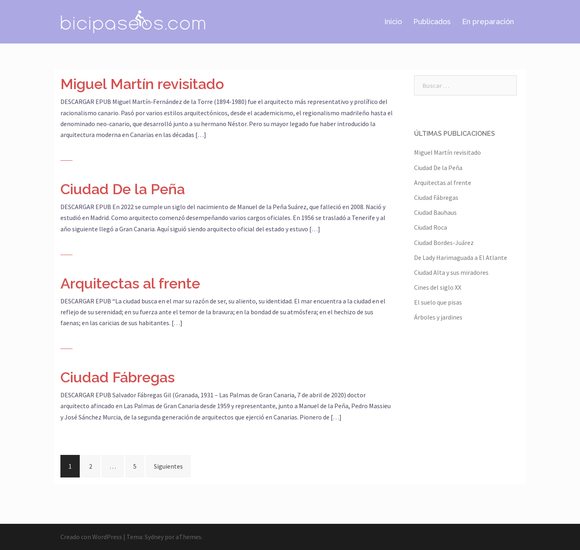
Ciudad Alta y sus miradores (451, 272)
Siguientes (168, 466)
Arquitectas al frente (130, 283)
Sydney (154, 537)
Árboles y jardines (438, 317)
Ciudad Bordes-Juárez (444, 243)
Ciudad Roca (430, 227)
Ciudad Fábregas (117, 377)
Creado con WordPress (91, 537)
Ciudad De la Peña (122, 189)
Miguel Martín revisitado (142, 83)
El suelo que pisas (438, 302)
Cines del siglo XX (437, 287)
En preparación (488, 21)
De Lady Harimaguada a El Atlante (460, 257)
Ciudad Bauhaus (435, 212)
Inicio (393, 21)
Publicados (432, 21)
